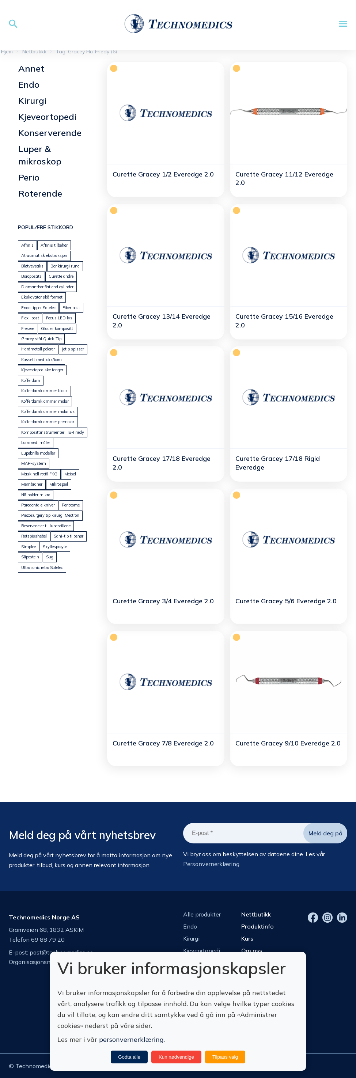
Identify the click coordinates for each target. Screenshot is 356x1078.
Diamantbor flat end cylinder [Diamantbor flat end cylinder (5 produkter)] (47, 286)
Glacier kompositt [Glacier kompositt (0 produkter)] (57, 328)
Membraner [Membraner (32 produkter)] (31, 484)
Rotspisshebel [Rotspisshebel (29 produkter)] (34, 536)
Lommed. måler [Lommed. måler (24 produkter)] (35, 442)
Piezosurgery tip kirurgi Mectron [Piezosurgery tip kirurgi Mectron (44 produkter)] (50, 515)
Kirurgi (32, 100)
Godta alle (129, 1057)
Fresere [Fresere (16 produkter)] (27, 328)
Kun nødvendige (176, 1057)
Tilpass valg (225, 1057)
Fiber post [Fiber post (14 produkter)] (71, 307)
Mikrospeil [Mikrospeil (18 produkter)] (58, 484)
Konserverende (50, 132)
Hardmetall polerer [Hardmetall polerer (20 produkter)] (38, 349)
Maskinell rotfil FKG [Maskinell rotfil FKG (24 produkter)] (39, 474)
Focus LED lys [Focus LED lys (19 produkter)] (59, 317)
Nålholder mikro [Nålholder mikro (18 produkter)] (35, 494)
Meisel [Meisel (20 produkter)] (70, 474)
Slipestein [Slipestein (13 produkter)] (30, 556)
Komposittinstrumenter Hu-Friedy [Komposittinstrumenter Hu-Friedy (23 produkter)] (52, 432)
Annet (31, 68)
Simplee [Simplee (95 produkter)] (28, 546)
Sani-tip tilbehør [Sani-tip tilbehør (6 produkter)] (68, 536)
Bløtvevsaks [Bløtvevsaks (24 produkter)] (32, 266)
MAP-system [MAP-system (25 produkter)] (33, 463)
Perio (28, 177)
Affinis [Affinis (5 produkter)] (27, 245)
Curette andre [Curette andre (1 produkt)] (61, 276)
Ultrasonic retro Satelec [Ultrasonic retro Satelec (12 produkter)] (42, 567)
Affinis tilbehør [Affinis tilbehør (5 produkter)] (54, 245)
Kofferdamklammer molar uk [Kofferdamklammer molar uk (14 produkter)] (48, 411)
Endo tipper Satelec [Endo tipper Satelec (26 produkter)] (38, 307)
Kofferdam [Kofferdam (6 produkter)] (30, 380)
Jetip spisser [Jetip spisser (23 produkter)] (73, 349)
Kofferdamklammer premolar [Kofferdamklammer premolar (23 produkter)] (47, 421)
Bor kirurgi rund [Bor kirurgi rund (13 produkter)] (65, 266)
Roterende (40, 193)
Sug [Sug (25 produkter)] (49, 556)
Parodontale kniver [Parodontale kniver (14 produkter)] (38, 505)
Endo (28, 84)
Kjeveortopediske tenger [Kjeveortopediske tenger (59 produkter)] (42, 369)
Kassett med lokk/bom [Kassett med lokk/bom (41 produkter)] (41, 359)
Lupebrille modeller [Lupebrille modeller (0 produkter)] (38, 453)
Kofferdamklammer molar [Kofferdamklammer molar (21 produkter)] (45, 401)
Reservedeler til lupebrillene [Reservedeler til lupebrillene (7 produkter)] (46, 525)
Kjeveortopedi (47, 116)
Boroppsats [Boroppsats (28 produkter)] (31, 276)
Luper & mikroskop (39, 155)
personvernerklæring (131, 1039)
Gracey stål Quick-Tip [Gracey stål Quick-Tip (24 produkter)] (41, 338)
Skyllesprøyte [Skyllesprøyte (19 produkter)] (55, 546)
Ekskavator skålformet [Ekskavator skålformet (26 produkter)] (42, 297)
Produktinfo (257, 926)
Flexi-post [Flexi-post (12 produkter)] (30, 317)
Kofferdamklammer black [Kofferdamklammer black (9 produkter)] (44, 390)
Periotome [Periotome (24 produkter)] (71, 505)
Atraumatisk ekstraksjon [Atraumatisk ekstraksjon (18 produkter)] (44, 255)
